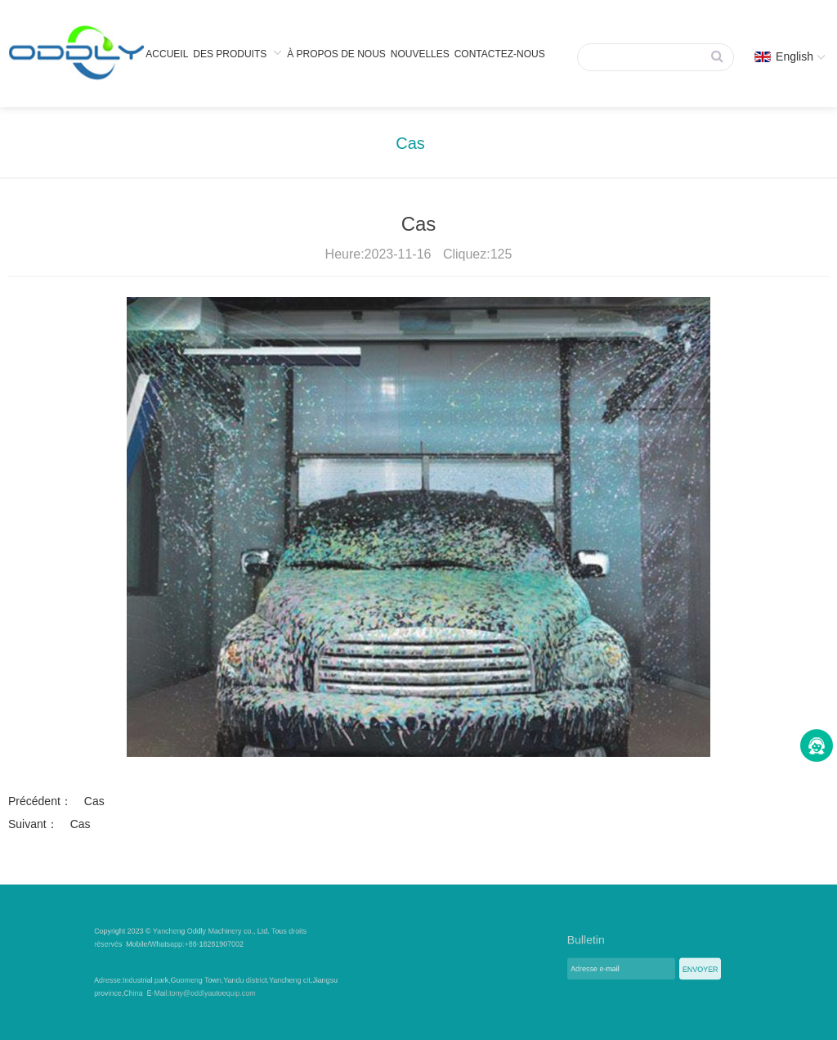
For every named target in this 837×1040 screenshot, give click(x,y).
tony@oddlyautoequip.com (225, 990)
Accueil (166, 54)
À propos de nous (336, 54)
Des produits (237, 53)
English (789, 56)
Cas (410, 143)
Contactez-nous (499, 54)
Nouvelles (420, 54)
